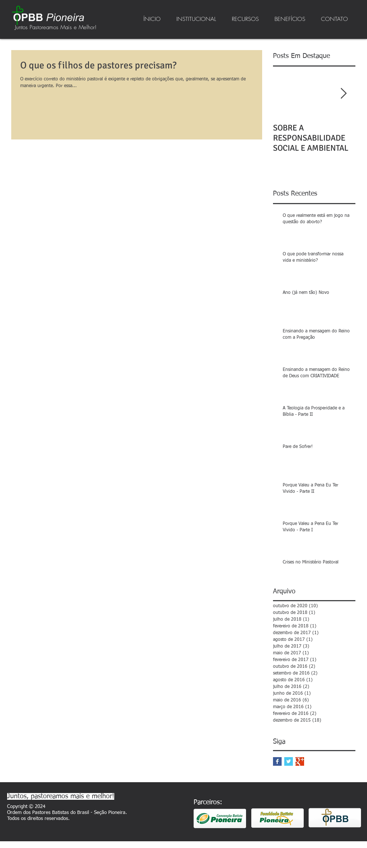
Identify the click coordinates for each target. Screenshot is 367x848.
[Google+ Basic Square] (299, 761)
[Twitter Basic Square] (288, 761)
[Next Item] (343, 93)
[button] (196, 19)
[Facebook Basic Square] (277, 761)
